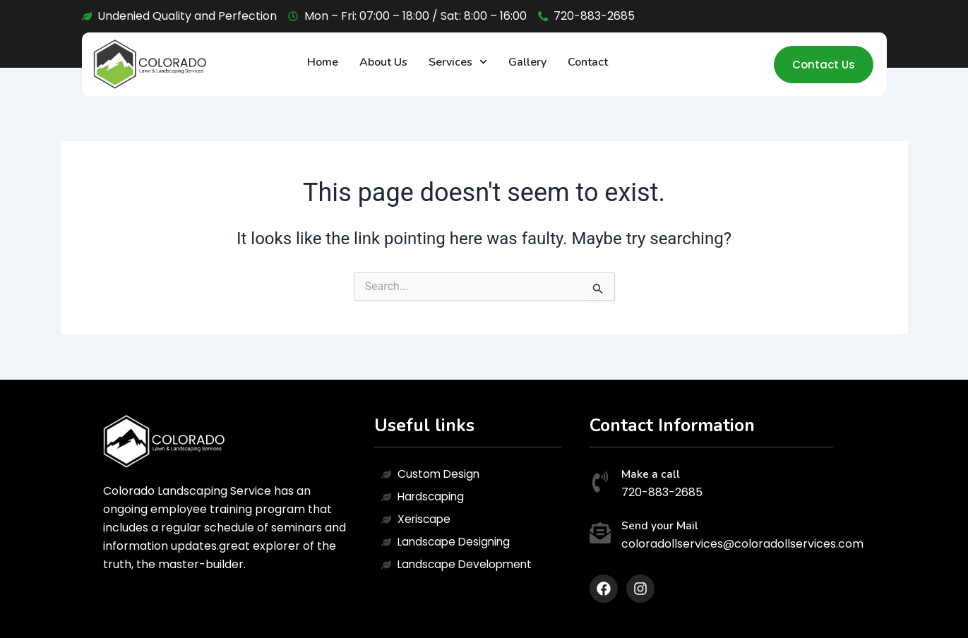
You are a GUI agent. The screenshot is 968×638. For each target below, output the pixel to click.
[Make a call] (600, 483)
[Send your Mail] (600, 534)
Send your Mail (659, 526)
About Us (383, 62)
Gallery (527, 62)
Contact (588, 62)
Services (458, 62)
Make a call (650, 474)
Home (322, 62)
